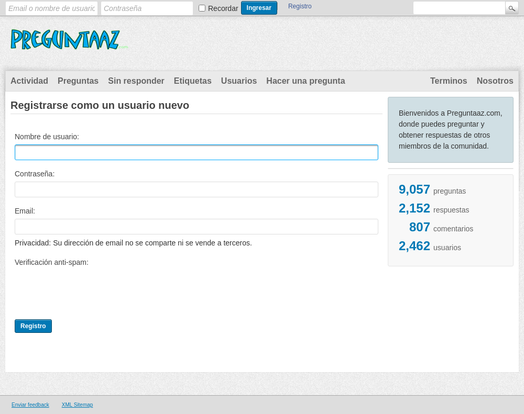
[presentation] (94, 290)
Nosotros (495, 80)
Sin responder (136, 80)
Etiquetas (193, 80)
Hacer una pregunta (305, 80)
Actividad (29, 80)
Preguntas (78, 80)
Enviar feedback (30, 405)
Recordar (223, 8)
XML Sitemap (77, 405)
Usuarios (239, 80)
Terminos (448, 80)
